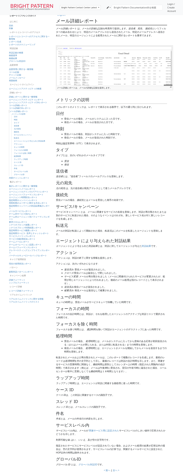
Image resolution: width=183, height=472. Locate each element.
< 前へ (107, 470)
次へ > (116, 470)
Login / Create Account (171, 7)
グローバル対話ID (88, 464)
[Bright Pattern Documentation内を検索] (137, 7)
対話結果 (146, 246)
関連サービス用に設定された (104, 430)
